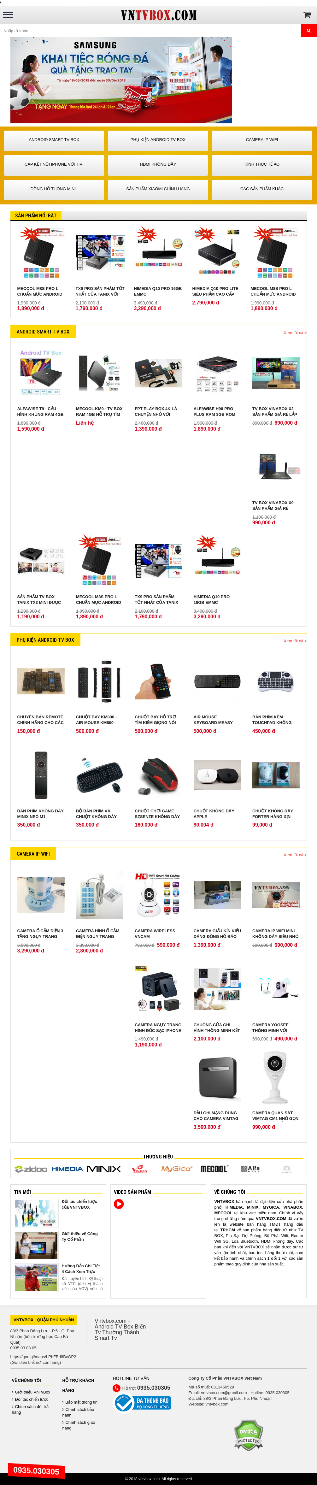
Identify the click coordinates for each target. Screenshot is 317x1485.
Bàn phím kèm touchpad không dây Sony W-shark (273, 723)
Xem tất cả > (295, 332)
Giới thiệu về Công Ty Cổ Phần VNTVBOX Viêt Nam (81, 1239)
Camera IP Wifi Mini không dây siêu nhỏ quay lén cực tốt (275, 936)
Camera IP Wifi (262, 139)
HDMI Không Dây (158, 164)
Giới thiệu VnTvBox (31, 1392)
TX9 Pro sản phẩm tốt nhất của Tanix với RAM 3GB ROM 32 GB (100, 294)
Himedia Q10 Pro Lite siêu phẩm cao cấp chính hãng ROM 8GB (215, 294)
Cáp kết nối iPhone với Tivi (54, 164)
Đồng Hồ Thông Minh (54, 188)
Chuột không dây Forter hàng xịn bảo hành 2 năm (272, 817)
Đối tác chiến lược (30, 1399)
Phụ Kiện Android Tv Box (158, 139)
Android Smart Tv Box (54, 139)
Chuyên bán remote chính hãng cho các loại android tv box (40, 723)
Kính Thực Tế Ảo (261, 164)
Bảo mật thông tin (79, 1402)
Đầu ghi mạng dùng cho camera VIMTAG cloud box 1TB (216, 1119)
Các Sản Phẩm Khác (262, 188)
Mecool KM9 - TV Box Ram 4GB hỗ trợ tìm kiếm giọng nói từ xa (99, 414)
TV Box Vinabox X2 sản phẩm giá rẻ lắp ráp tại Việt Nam (274, 414)
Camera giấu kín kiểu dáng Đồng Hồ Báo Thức (217, 936)
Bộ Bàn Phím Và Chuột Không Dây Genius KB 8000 (96, 817)
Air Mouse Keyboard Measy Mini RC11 (213, 723)
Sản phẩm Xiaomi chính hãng (158, 188)
